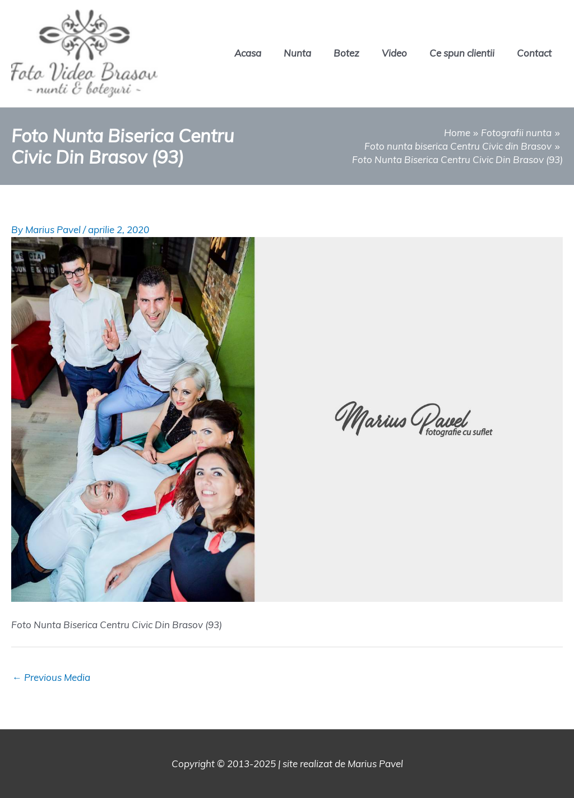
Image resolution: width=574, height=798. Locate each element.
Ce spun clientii (461, 53)
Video (394, 53)
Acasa (247, 53)
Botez (346, 53)
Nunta (297, 53)
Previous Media (51, 677)
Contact (534, 53)
